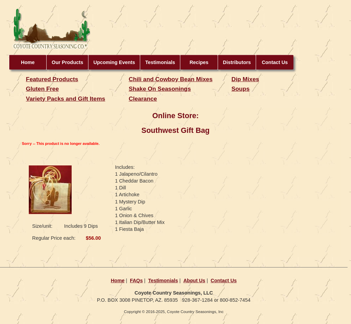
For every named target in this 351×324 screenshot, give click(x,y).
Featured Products (52, 79)
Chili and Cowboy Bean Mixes (171, 79)
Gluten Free (42, 88)
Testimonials (160, 62)
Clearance (143, 98)
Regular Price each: (53, 238)
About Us (194, 280)
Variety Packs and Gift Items (65, 98)
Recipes (199, 62)
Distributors (237, 62)
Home (28, 62)
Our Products (67, 62)
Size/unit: (42, 226)
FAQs (136, 280)
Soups (240, 88)
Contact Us (275, 62)
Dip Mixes (245, 79)
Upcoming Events (114, 62)
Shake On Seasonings (160, 88)
